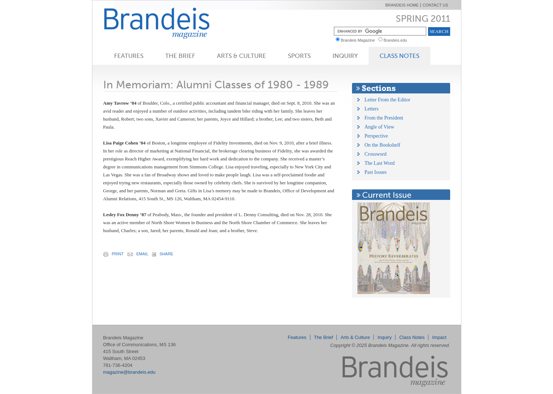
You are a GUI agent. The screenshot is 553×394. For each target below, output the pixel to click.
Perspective (376, 136)
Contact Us (435, 5)
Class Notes (399, 55)
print (113, 254)
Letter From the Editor (387, 99)
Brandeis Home (402, 5)
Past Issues (376, 172)
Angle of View (379, 127)
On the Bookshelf (383, 145)
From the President (384, 118)
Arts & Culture (241, 55)
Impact (439, 337)
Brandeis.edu (397, 40)
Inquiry (345, 55)
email (137, 254)
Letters (372, 109)
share (162, 254)
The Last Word (380, 163)
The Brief (180, 55)
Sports (299, 55)
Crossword (376, 154)
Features (128, 55)
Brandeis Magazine (168, 23)
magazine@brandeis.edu (129, 372)
